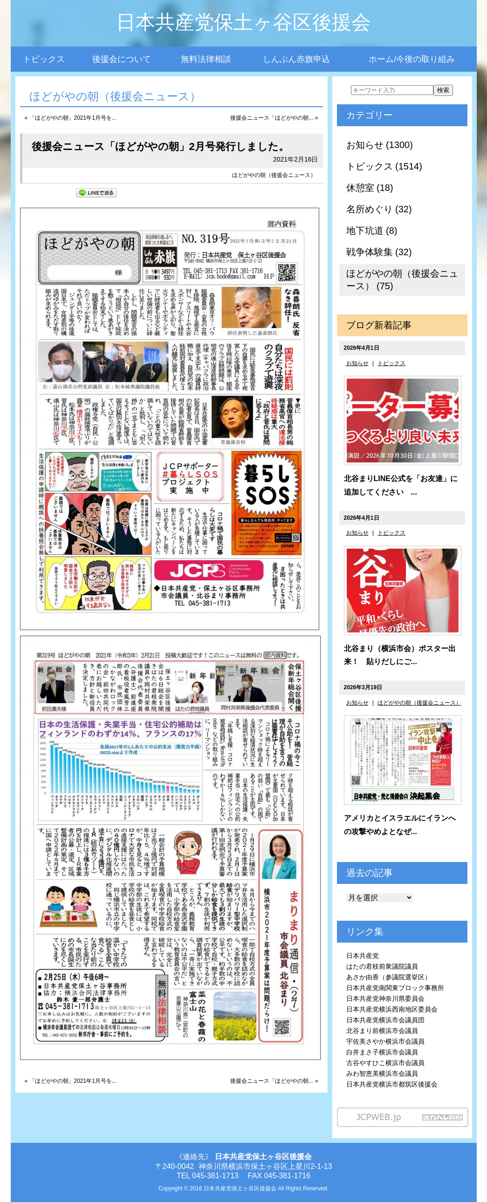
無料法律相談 (206, 59)
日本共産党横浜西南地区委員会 (392, 1009)
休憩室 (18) (369, 188)
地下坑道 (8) (372, 230)
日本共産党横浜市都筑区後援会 (392, 1084)
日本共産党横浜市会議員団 (385, 1020)
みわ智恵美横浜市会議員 (382, 1073)
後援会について (121, 59)
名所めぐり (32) (379, 209)
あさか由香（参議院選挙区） (388, 977)
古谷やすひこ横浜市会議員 (385, 1062)
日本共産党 (362, 955)
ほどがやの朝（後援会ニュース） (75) (402, 279)
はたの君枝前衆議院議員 (382, 966)
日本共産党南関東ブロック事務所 (395, 987)
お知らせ (357, 363)
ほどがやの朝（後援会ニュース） (274, 175)
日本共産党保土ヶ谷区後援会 (243, 22)
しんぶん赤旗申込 (296, 59)
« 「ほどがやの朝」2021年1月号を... (71, 118)
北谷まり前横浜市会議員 (382, 1030)
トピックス (44, 59)
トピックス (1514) (384, 166)
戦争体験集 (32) (379, 252)
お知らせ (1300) (379, 145)
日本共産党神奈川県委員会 (385, 998)
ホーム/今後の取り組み (412, 59)
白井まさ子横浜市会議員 (382, 1052)
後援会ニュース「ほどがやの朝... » (274, 118)
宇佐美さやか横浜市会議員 (385, 1041)
